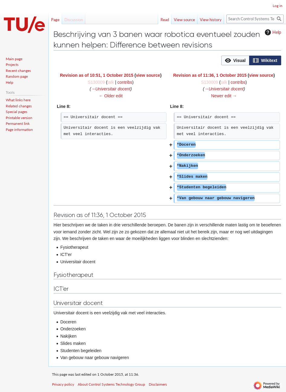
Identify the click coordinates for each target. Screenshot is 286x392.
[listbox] (251, 60)
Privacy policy (63, 384)
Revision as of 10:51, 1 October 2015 (96, 75)
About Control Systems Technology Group (111, 384)
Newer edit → (224, 95)
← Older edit (111, 95)
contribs (124, 82)
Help (272, 32)
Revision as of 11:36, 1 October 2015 (210, 75)
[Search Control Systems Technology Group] (255, 19)
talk (110, 82)
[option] (235, 60)
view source (148, 75)
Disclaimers (158, 384)
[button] (235, 60)
